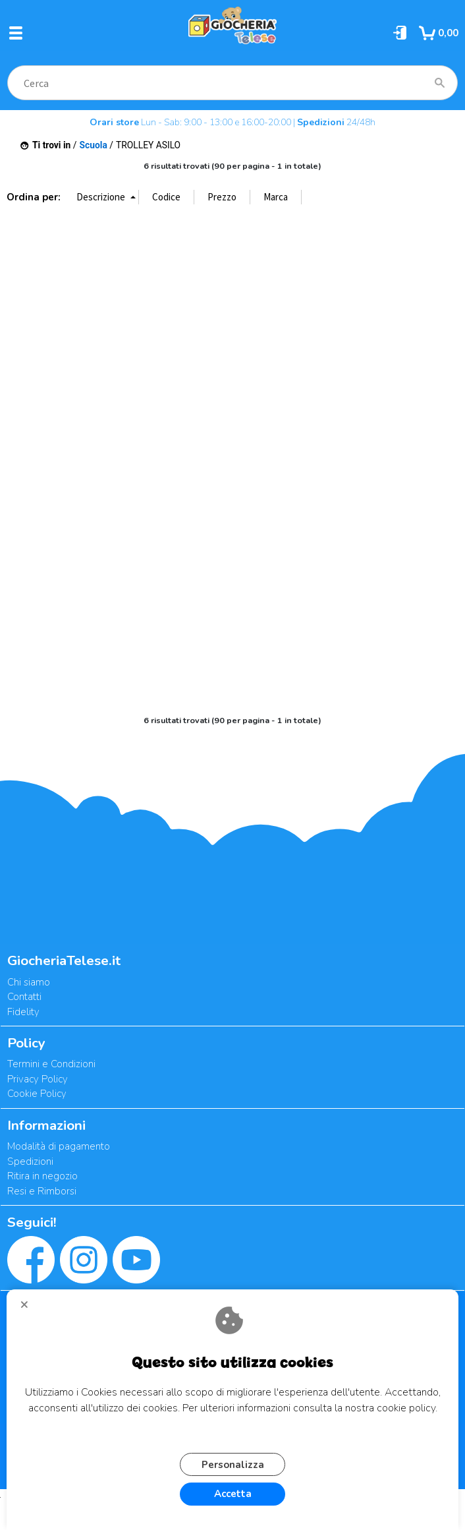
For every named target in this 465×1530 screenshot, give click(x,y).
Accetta (233, 1493)
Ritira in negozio (42, 1176)
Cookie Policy (37, 1093)
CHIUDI (30, 1309)
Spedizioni (30, 1161)
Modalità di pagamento (58, 1146)
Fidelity (23, 1011)
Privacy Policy (37, 1079)
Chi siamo (28, 982)
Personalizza (233, 1464)
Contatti (24, 996)
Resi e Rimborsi (41, 1191)
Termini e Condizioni (51, 1064)
